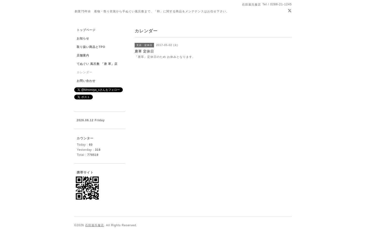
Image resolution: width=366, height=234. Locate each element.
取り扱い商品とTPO (91, 47)
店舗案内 (83, 55)
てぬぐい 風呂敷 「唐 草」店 (97, 64)
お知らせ (83, 38)
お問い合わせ (86, 81)
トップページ (86, 30)
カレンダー (84, 72)
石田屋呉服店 (94, 225)
